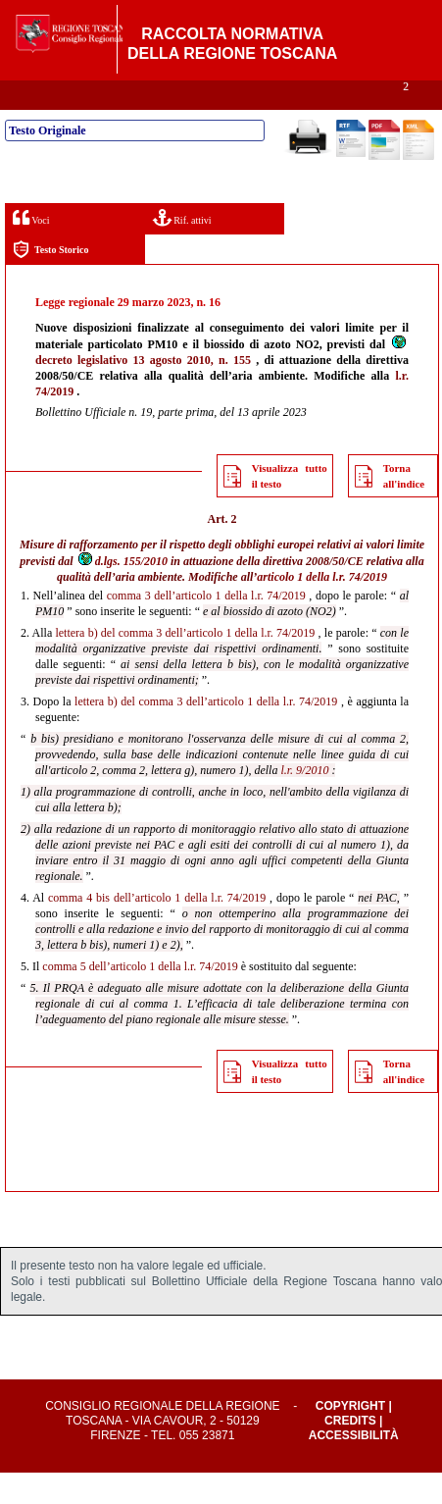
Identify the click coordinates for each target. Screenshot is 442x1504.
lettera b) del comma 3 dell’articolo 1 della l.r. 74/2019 (185, 664)
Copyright (350, 1437)
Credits (350, 1452)
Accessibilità (354, 1467)
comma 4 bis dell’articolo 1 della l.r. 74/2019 (157, 929)
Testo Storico (50, 281)
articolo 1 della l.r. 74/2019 (322, 608)
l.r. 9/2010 (304, 801)
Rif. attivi (182, 248)
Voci (31, 248)
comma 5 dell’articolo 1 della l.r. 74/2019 (139, 998)
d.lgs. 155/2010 (122, 592)
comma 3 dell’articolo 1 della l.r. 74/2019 (206, 627)
